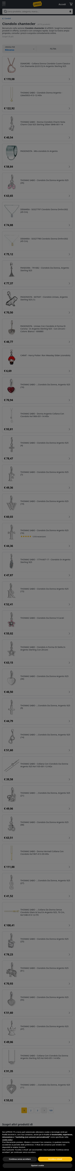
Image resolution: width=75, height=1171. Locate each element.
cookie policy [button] (7, 1145)
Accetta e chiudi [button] (55, 1165)
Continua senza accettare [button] (20, 1165)
